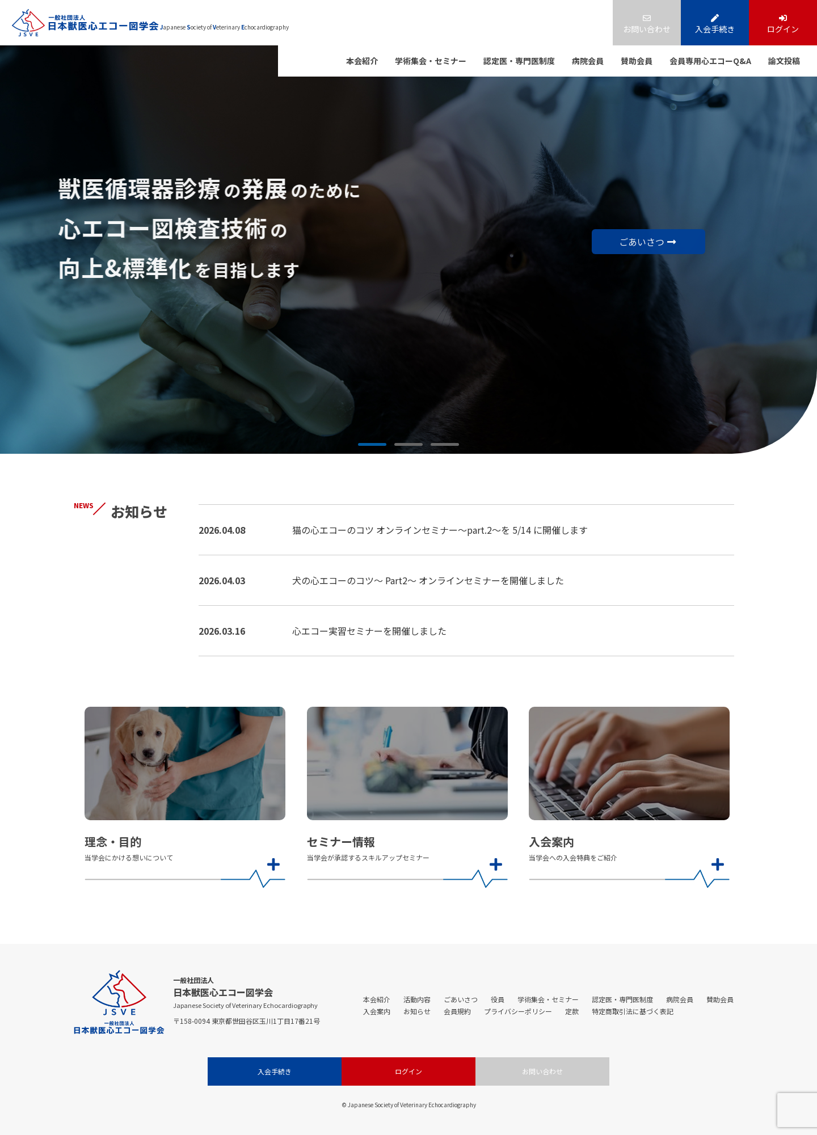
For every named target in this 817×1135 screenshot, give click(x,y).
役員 (497, 999)
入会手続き (715, 24)
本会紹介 (362, 60)
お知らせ (417, 1011)
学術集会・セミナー (430, 60)
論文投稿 (784, 60)
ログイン (783, 24)
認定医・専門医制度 (519, 60)
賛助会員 (636, 60)
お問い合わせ (647, 24)
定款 (572, 1011)
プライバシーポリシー (518, 1011)
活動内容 (417, 999)
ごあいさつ (646, 243)
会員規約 (457, 1011)
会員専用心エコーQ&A (710, 60)
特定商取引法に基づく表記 (632, 1011)
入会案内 (376, 1011)
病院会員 (588, 60)
